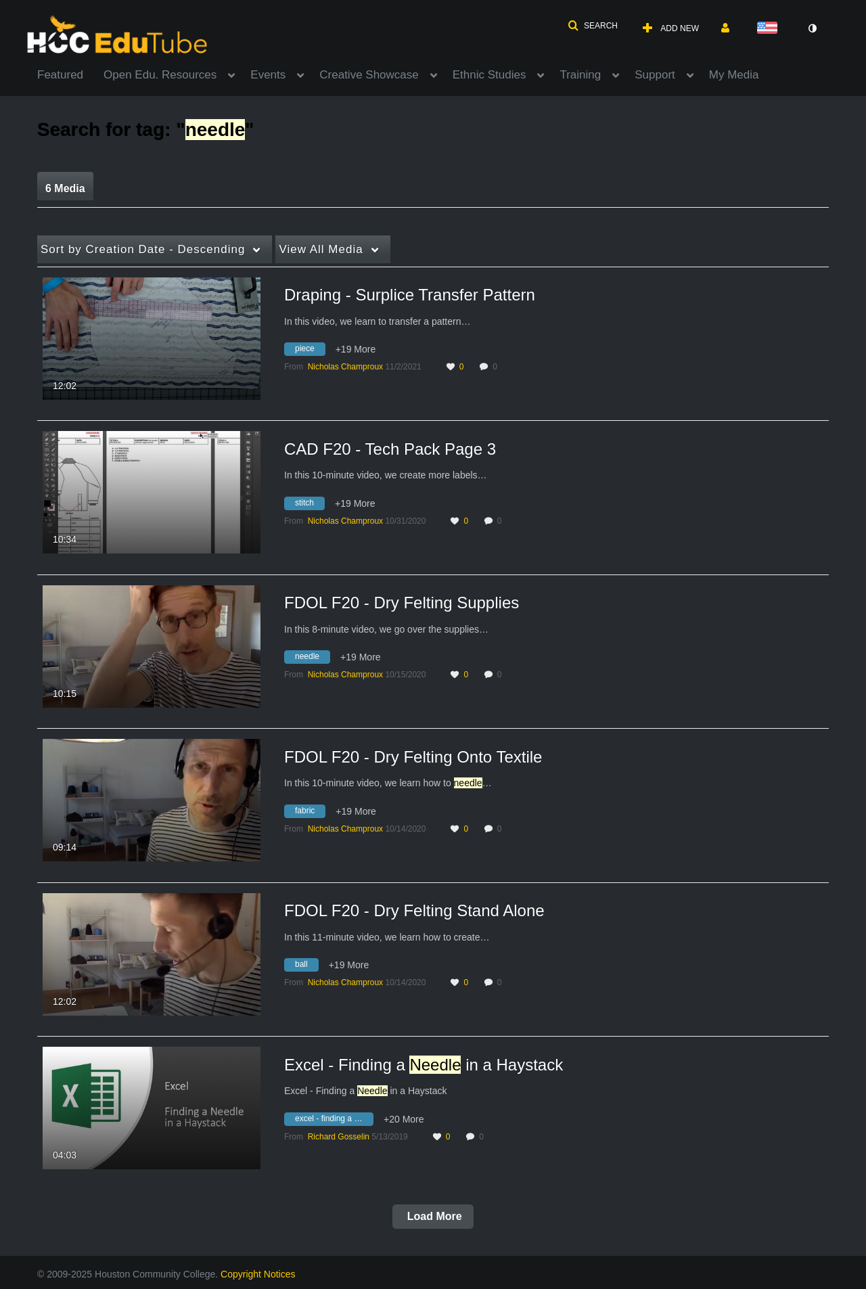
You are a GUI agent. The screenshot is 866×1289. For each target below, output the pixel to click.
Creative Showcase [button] (368, 74)
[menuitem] (70, 74)
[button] (592, 26)
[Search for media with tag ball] (306, 967)
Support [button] (655, 74)
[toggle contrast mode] (812, 28)
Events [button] (268, 74)
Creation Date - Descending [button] (143, 249)
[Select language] (770, 28)
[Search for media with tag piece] (310, 351)
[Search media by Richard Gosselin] (338, 1136)
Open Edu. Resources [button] (160, 74)
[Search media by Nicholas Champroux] (345, 366)
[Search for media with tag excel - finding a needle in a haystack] (334, 1120)
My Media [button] (734, 74)
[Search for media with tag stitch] (309, 504)
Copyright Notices (258, 1274)
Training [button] (580, 74)
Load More (432, 1216)
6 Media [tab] (65, 188)
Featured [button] (60, 74)
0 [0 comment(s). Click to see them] (497, 366)
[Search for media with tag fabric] (310, 812)
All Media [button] (321, 249)
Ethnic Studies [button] (489, 74)
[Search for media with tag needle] (312, 659)
